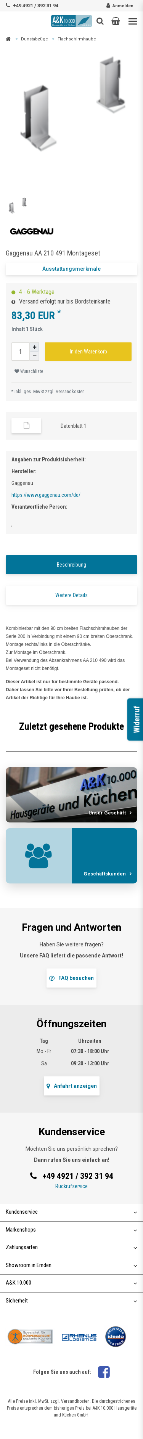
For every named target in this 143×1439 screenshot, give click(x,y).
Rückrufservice (71, 1186)
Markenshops (71, 1229)
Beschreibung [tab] (71, 565)
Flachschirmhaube (77, 39)
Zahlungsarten (71, 1247)
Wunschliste (28, 371)
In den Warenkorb (88, 352)
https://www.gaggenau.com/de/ (45, 495)
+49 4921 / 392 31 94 (35, 5)
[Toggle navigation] (133, 21)
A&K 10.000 (71, 1282)
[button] (115, 21)
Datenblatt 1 (74, 426)
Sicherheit (71, 1300)
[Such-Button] (100, 21)
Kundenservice (71, 1211)
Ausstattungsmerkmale (71, 269)
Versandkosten (70, 391)
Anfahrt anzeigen (72, 1086)
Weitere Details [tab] (71, 595)
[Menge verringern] (34, 356)
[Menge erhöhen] (34, 347)
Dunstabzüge (34, 39)
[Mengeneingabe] (20, 351)
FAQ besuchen (71, 978)
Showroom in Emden (71, 1265)
